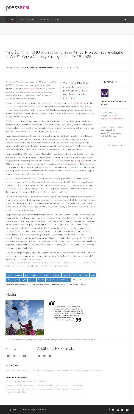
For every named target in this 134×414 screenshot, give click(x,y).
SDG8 (50, 234)
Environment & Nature (40, 284)
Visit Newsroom (114, 145)
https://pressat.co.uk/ (58, 266)
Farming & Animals (58, 284)
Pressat (25, 409)
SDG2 (88, 231)
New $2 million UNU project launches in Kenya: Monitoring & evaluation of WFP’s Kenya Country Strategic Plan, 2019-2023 (43, 390)
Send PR (44, 19)
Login (56, 19)
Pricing (31, 19)
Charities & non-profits (81, 280)
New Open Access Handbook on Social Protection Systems (28, 381)
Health (83, 284)
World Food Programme (34, 88)
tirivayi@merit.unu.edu (30, 259)
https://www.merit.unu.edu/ (113, 118)
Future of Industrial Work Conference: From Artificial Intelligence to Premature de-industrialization (44, 385)
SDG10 (76, 234)
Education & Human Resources (18, 284)
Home (10, 19)
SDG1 (18, 231)
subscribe (34, 266)
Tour (21, 19)
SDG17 (83, 238)
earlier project (79, 160)
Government (73, 284)
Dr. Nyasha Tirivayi (77, 103)
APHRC (71, 182)
